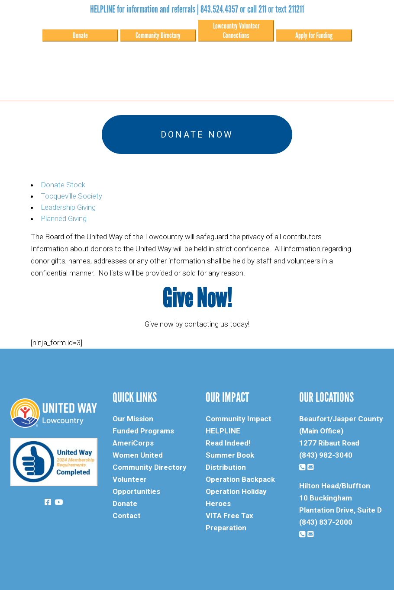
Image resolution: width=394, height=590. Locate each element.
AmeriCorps (133, 443)
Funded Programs (143, 430)
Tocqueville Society (71, 196)
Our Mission (133, 418)
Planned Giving (64, 218)
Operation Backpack (240, 479)
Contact (127, 515)
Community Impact (238, 418)
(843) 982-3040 (325, 455)
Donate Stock (63, 184)
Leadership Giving (68, 207)
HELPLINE (223, 430)
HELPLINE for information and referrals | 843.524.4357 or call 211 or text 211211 (197, 9)
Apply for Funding (314, 35)
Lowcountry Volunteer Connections (236, 30)
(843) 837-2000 (325, 522)
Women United (138, 455)
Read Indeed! (228, 443)
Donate (80, 35)
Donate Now (197, 134)
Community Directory (158, 35)
